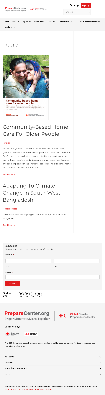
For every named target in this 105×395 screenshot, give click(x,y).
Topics (25, 22)
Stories (52, 22)
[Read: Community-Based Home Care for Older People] (26, 87)
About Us (9, 357)
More (7, 374)
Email (9, 272)
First (7, 266)
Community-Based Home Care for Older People (31, 133)
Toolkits (8, 27)
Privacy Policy (29, 389)
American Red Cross (14, 389)
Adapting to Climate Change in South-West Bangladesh (33, 199)
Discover (9, 362)
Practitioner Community (90, 22)
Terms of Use (41, 389)
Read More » (9, 181)
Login (77, 6)
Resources (39, 22)
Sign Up (85, 6)
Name (9, 254)
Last (56, 266)
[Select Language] (77, 12)
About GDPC (10, 22)
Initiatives (64, 22)
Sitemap (51, 389)
